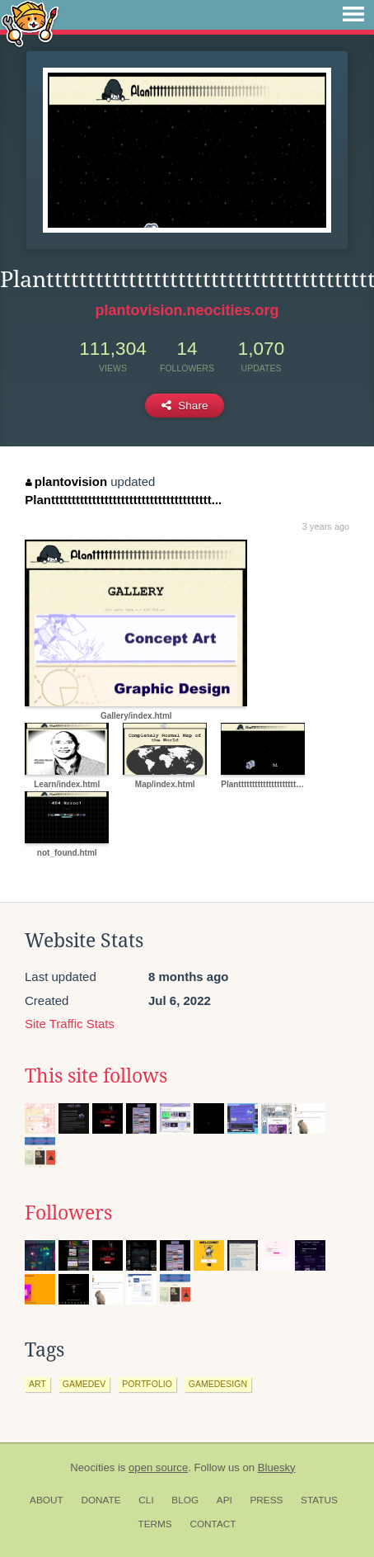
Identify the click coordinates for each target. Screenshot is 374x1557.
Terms (154, 1524)
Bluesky (277, 1467)
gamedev (84, 1384)
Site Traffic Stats (70, 1024)
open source (158, 1467)
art (37, 1384)
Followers (68, 1213)
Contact (212, 1524)
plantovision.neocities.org (186, 310)
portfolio (146, 1384)
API (224, 1500)
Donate (100, 1500)
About (46, 1500)
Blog (185, 1500)
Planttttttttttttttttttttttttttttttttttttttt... (123, 500)
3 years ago (325, 526)
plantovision (66, 481)
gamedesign (218, 1384)
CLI (145, 1500)
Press (266, 1500)
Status (319, 1500)
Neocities (92, 1467)
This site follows (96, 1076)
